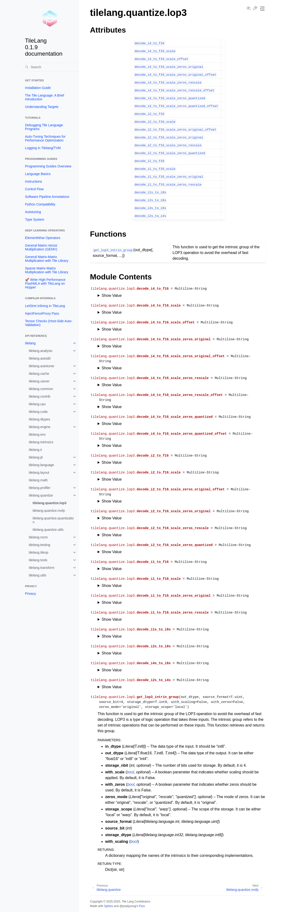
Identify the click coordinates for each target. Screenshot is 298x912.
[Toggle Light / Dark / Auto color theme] (255, 8)
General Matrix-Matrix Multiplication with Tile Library (46, 259)
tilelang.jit (36, 457)
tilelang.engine (39, 427)
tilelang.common (41, 389)
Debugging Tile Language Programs (44, 127)
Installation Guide (38, 88)
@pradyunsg (127, 906)
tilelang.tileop (38, 552)
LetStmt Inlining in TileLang (45, 306)
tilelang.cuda (38, 412)
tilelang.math (38, 480)
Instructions (33, 181)
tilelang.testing (39, 545)
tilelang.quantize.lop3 (49, 503)
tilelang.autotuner (41, 366)
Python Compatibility (40, 204)
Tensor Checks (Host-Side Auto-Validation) (48, 323)
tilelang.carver (39, 381)
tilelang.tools (38, 560)
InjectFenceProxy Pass (42, 313)
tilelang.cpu (37, 404)
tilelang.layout (39, 472)
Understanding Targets (42, 107)
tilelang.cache (39, 374)
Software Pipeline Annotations (47, 197)
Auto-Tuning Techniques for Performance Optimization (45, 138)
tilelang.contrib (39, 396)
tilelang (30, 343)
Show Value (112, 295)
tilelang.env (37, 434)
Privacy (30, 593)
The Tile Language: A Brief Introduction (44, 97)
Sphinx (108, 906)
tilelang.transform (41, 568)
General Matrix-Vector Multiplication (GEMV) (41, 247)
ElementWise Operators (42, 238)
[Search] (49, 67)
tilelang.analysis (40, 351)
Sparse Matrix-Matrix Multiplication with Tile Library (46, 270)
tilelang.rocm (38, 537)
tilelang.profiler (39, 488)
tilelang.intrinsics (41, 442)
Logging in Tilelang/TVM (43, 148)
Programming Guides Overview (48, 166)
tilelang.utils (37, 575)
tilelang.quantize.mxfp (49, 510)
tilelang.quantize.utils (48, 530)
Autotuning (33, 212)
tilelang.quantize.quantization (53, 520)
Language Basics (37, 174)
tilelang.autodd (39, 358)
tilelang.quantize (41, 495)
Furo (142, 906)
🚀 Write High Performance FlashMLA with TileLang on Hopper (45, 283)
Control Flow (34, 189)
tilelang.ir (35, 450)
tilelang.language (41, 465)
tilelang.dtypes (39, 419)
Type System (34, 219)
